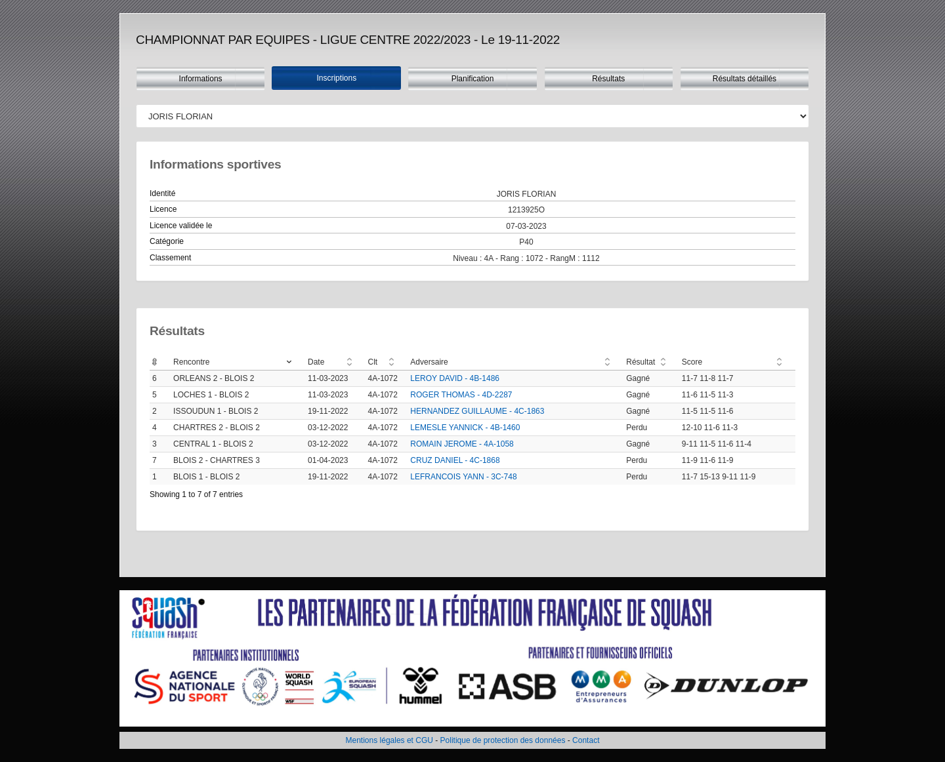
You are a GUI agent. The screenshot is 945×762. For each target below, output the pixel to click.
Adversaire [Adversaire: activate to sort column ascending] (429, 362)
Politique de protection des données (503, 740)
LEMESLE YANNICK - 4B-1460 (465, 427)
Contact (585, 740)
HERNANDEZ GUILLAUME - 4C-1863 (477, 411)
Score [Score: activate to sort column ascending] (692, 362)
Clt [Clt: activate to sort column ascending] (373, 362)
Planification (473, 78)
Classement (170, 257)
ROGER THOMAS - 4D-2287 (461, 394)
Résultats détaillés (744, 78)
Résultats (608, 78)
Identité (162, 193)
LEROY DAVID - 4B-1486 (454, 378)
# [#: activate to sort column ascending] (154, 362)
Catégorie (167, 241)
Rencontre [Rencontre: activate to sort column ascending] (191, 362)
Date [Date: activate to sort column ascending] (316, 362)
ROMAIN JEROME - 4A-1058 (461, 444)
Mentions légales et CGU (389, 740)
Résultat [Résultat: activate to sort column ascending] (640, 362)
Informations (200, 78)
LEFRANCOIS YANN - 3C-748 (463, 476)
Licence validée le (181, 225)
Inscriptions (336, 78)
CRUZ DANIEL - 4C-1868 (454, 460)
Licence (163, 209)
